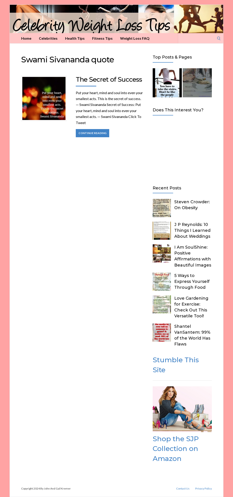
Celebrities (48, 38)
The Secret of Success (109, 79)
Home (26, 38)
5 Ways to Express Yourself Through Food (192, 281)
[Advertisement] (182, 149)
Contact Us (183, 488)
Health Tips (75, 38)
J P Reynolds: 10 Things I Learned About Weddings (192, 230)
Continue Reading (92, 133)
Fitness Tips (102, 38)
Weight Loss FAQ (134, 38)
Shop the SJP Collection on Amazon (176, 449)
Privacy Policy (203, 488)
